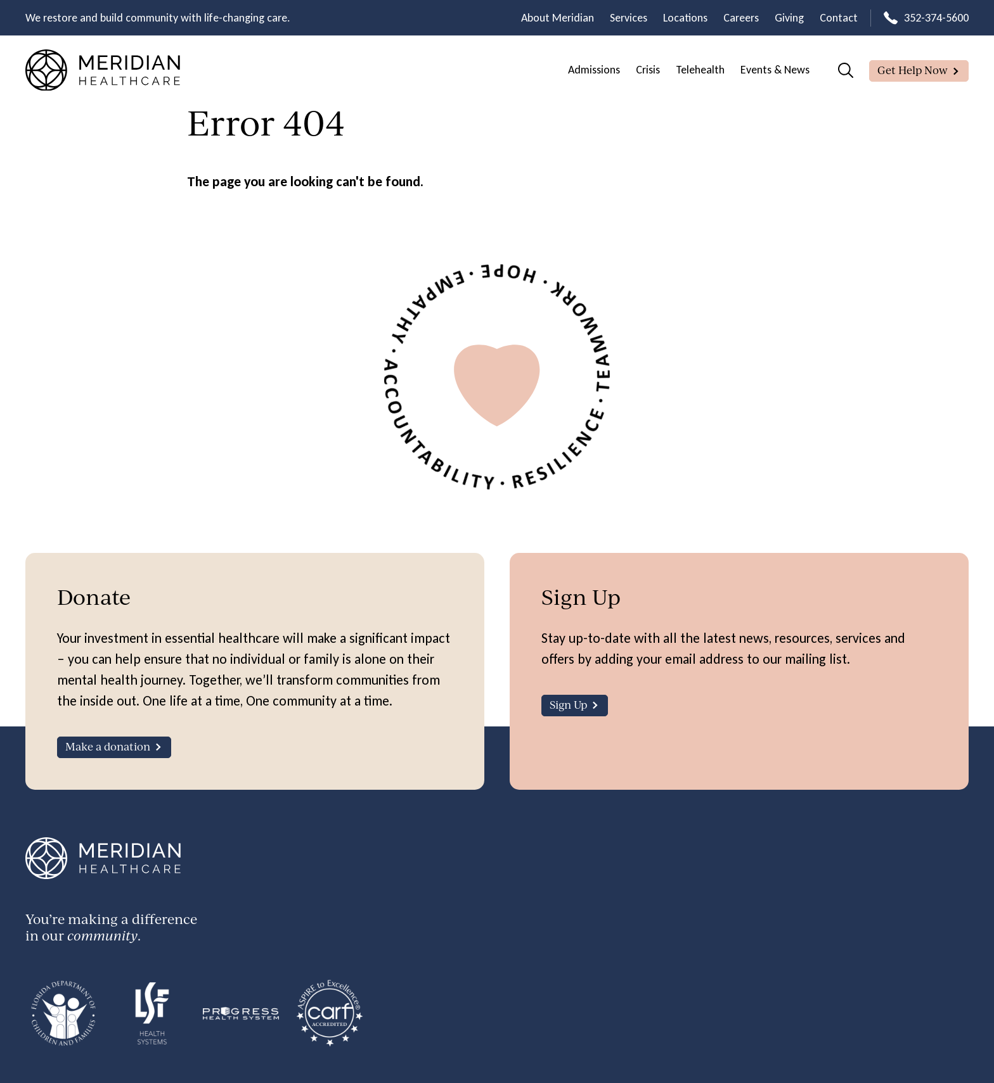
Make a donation (107, 746)
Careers (741, 18)
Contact (839, 18)
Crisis (648, 70)
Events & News (775, 70)
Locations (685, 18)
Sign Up (568, 704)
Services (628, 18)
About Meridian (557, 18)
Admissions (594, 70)
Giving (789, 18)
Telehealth (700, 70)
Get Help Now (912, 70)
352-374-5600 (936, 18)
